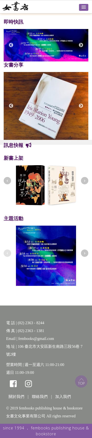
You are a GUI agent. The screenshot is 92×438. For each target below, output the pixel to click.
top (81, 381)
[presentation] (7, 180)
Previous (11, 45)
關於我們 (16, 396)
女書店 (20, 6)
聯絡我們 (40, 396)
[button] (83, 7)
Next (81, 45)
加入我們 (63, 396)
